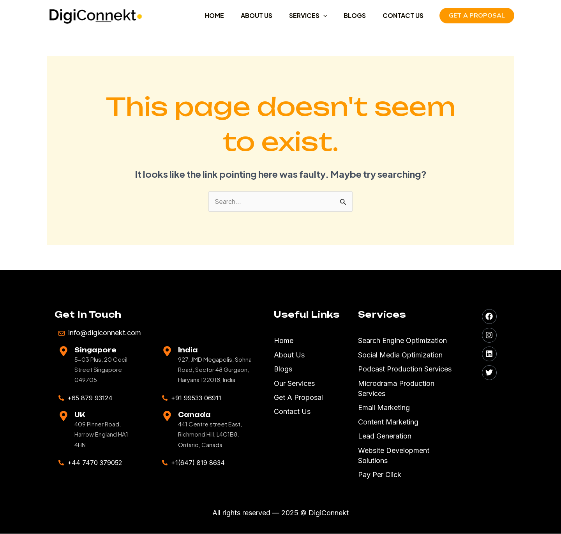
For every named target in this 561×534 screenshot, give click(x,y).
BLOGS (351, 15)
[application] (318, 15)
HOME (205, 15)
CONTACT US (401, 15)
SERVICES (303, 15)
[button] (476, 15)
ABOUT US (249, 15)
